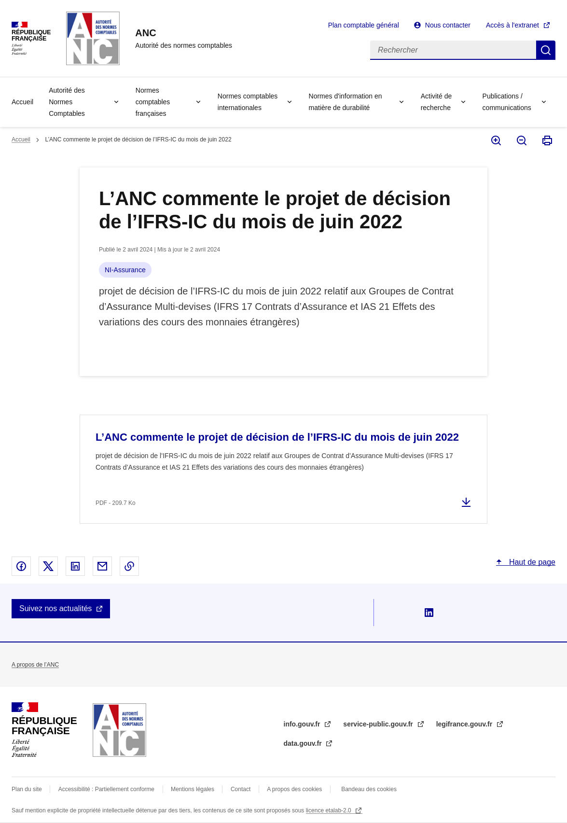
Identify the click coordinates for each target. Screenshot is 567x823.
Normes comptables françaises (153, 101)
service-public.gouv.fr (379, 724)
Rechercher (545, 50)
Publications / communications (507, 102)
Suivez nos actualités (55, 608)
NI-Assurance (125, 270)
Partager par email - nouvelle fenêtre (102, 566)
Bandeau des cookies (369, 789)
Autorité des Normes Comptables (67, 101)
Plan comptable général (363, 25)
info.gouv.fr (303, 724)
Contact (240, 789)
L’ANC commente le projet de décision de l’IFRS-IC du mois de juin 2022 (277, 437)
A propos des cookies (294, 789)
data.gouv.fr (304, 743)
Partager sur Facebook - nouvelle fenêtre (21, 566)
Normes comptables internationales (248, 102)
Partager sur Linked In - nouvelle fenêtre (75, 566)
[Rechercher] (453, 50)
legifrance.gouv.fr (465, 724)
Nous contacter (447, 25)
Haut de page (531, 562)
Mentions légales (192, 789)
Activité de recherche (436, 102)
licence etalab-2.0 (329, 810)
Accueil (22, 102)
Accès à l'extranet (512, 25)
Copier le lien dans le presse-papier (129, 566)
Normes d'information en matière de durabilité (345, 102)
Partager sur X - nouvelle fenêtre (48, 566)
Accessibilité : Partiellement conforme (106, 789)
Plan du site (27, 789)
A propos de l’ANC (35, 664)
